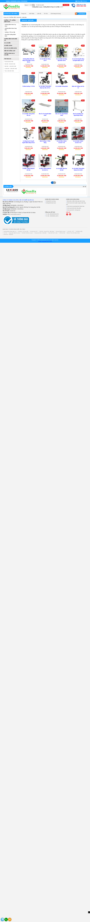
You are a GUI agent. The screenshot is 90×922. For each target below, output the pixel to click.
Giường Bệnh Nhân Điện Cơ (10, 231)
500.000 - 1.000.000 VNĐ (10, 66)
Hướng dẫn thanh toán (51, 202)
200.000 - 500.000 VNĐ (10, 63)
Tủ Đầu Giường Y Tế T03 (28, 86)
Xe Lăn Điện (56, 6)
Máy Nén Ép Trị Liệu (52, 232)
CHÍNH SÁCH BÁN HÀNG (72, 199)
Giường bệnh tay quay (37, 6)
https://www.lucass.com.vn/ (14, 214)
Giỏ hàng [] (80, 14)
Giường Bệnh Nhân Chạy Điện (11, 29)
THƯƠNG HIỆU (12, 17)
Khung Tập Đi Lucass (60, 231)
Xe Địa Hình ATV (34, 231)
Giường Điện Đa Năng (48, 6)
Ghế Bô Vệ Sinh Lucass (27, 232)
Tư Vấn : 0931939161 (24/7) (52, 215)
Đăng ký (85, 1)
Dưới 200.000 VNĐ (9, 61)
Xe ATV (61, 6)
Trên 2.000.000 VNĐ (9, 70)
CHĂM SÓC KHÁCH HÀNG (52, 199)
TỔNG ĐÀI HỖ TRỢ (50, 212)
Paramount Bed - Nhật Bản (40, 232)
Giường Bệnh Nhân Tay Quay (10, 25)
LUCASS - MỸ (70, 231)
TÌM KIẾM (66, 5)
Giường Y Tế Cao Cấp (10, 32)
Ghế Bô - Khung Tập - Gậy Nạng (47, 231)
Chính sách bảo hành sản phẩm (74, 208)
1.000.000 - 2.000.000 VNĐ (11, 68)
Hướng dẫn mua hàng (51, 201)
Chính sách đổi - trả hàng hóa (73, 210)
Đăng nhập (79, 1)
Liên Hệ (39, 13)
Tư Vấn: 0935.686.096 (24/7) (52, 214)
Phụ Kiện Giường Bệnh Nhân (10, 35)
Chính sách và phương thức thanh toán (75, 206)
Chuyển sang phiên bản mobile (45, 241)
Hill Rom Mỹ (62, 232)
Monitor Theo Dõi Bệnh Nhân (73, 232)
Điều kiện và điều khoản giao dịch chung (76, 201)
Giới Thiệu (31, 13)
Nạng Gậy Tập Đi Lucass (14, 232)
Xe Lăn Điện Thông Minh (62, 86)
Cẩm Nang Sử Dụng (56, 13)
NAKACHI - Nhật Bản (22, 17)
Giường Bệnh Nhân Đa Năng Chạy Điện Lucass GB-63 (28, 60)
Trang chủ (23, 13)
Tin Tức (46, 13)
